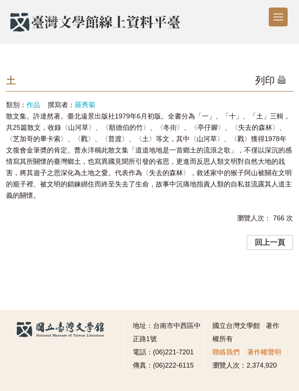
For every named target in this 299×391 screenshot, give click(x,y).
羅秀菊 (85, 105)
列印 (270, 80)
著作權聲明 (264, 352)
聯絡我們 (226, 352)
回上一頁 (270, 242)
